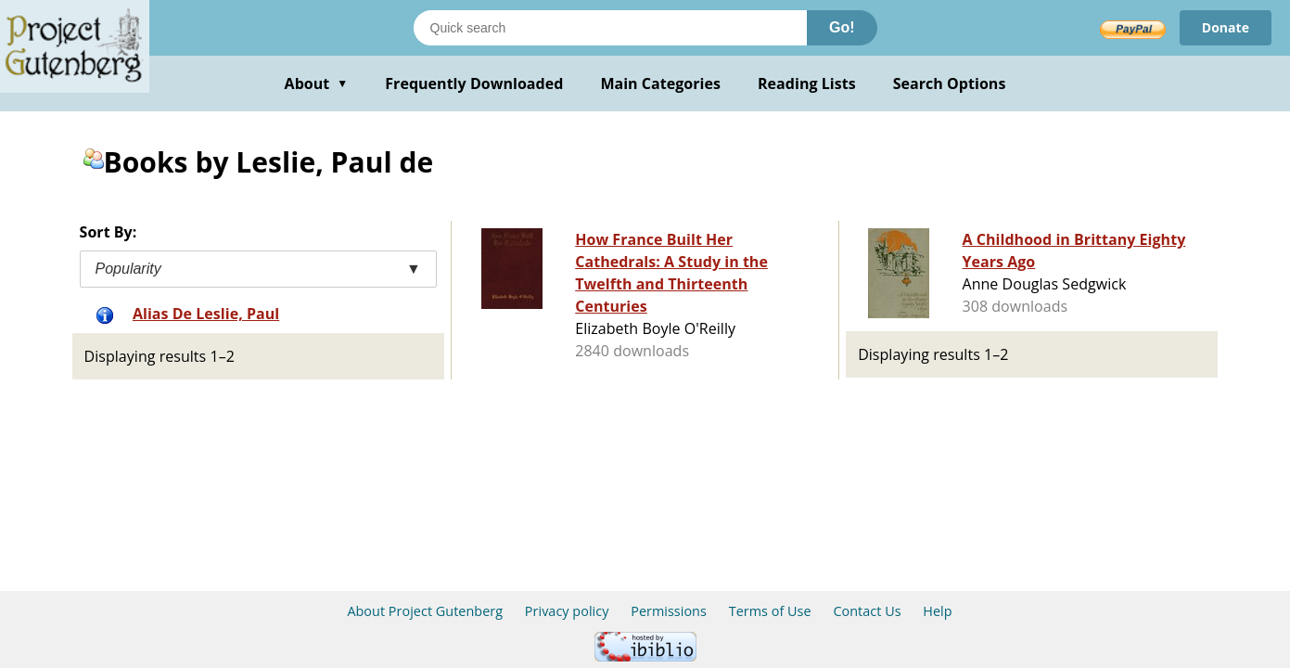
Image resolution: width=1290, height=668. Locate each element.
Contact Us (866, 611)
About (317, 83)
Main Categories (660, 83)
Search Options (949, 83)
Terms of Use (770, 611)
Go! (842, 27)
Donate (1225, 27)
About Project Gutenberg (425, 611)
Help (937, 611)
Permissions (669, 611)
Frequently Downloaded (474, 83)
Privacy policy (567, 611)
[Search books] (610, 27)
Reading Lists (807, 83)
